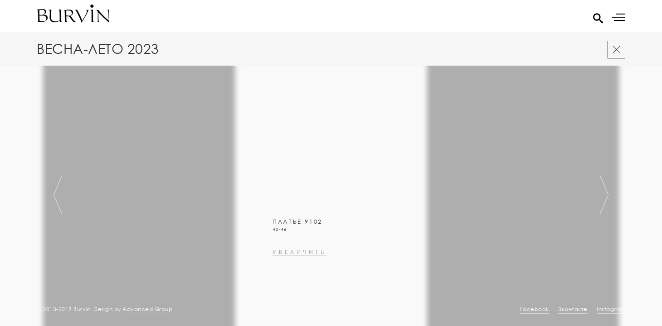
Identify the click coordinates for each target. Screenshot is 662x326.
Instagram (611, 309)
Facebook (534, 309)
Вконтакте (573, 309)
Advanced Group (147, 309)
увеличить (265, 280)
